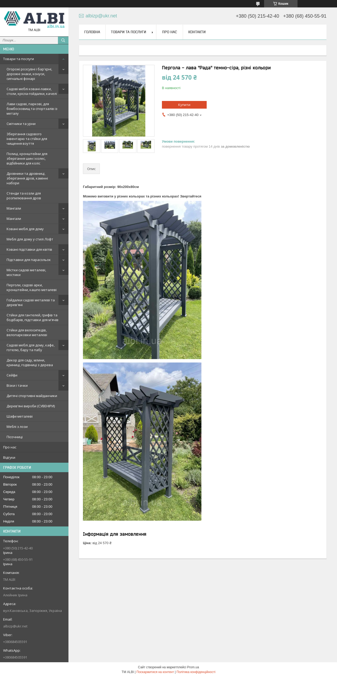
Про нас (9, 447)
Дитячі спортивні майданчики (32, 395)
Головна (92, 32)
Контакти (197, 32)
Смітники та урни (21, 123)
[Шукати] (63, 40)
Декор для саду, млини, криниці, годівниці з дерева (30, 362)
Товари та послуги (18, 58)
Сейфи (12, 375)
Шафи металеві (20, 416)
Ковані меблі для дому (25, 228)
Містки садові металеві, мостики (26, 272)
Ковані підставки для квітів (29, 249)
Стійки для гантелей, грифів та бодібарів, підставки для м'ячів (32, 317)
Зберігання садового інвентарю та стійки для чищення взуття (27, 139)
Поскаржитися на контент (155, 672)
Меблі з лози (17, 426)
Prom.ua (193, 667)
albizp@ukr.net (15, 626)
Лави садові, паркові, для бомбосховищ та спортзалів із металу (32, 108)
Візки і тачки (17, 385)
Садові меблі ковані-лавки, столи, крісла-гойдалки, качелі (32, 91)
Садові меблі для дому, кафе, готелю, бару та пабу (30, 347)
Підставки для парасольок (29, 259)
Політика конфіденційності (196, 672)
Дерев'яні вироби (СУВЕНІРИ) (31, 406)
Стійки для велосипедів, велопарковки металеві (27, 332)
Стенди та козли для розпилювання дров (24, 195)
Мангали (14, 208)
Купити (184, 104)
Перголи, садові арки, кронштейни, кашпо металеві (32, 287)
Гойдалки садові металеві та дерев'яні (31, 302)
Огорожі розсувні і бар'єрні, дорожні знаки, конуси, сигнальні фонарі (29, 74)
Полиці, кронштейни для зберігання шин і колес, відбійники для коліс (27, 158)
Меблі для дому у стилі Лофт (30, 239)
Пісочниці (15, 436)
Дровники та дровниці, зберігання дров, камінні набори (27, 178)
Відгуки (9, 457)
